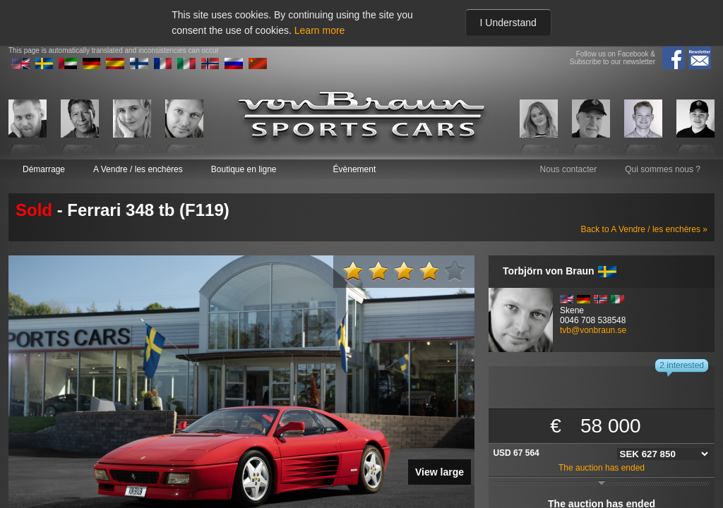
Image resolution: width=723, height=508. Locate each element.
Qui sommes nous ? (662, 169)
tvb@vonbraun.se (593, 330)
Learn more (319, 30)
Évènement (354, 169)
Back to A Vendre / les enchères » (644, 229)
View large (439, 472)
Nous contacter (568, 169)
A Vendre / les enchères (138, 169)
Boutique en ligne (244, 169)
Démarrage (44, 169)
